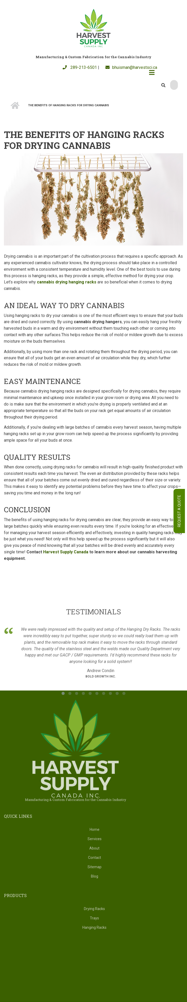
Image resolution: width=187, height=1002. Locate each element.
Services (95, 839)
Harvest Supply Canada (65, 551)
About (94, 848)
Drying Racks (94, 909)
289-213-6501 (80, 67)
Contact (94, 857)
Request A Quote (179, 511)
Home (94, 829)
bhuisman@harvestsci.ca (131, 67)
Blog (94, 876)
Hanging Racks (94, 927)
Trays (94, 918)
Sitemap (95, 867)
